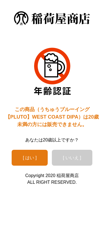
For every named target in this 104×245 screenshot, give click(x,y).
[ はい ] (30, 157)
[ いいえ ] (72, 157)
